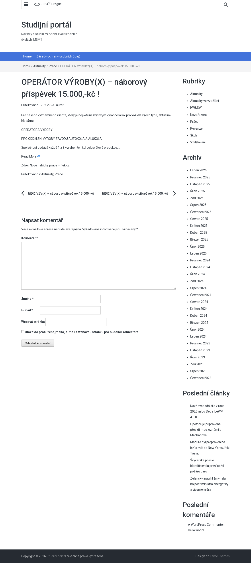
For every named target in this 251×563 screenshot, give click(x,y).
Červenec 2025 (200, 212)
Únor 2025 (197, 246)
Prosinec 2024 (200, 260)
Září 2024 (197, 281)
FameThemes (220, 556)
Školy (194, 135)
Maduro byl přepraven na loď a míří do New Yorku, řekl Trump (209, 447)
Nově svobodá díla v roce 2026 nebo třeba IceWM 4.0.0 (207, 411)
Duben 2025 (198, 232)
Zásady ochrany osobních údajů (58, 56)
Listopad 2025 (200, 184)
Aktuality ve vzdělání (204, 101)
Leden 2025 (198, 253)
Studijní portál (46, 25)
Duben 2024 (198, 315)
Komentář (29, 238)
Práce (53, 66)
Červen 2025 (199, 219)
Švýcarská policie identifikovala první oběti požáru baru (207, 465)
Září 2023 (197, 364)
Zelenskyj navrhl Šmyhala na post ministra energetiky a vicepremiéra (209, 484)
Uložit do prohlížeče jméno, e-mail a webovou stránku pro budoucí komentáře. (82, 332)
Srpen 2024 (198, 288)
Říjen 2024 (197, 274)
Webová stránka (33, 322)
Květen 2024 (199, 308)
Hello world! (196, 530)
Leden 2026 (198, 170)
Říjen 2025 (197, 191)
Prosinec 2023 (200, 343)
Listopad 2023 (200, 350)
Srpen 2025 (198, 205)
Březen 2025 (199, 239)
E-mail (27, 310)
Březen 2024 (199, 322)
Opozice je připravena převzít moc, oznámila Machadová (205, 429)
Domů (26, 66)
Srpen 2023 (198, 371)
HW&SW (196, 107)
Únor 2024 (197, 329)
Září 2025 (197, 198)
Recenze (196, 128)
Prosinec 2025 (200, 177)
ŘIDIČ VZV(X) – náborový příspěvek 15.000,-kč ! (61, 193)
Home (27, 56)
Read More (29, 156)
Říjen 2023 (197, 357)
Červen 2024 (199, 302)
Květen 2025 (199, 225)
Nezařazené (199, 115)
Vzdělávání (198, 142)
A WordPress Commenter (206, 524)
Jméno (27, 298)
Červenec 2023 (200, 378)
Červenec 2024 (200, 295)
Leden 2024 (198, 336)
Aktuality (39, 66)
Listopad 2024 (200, 267)
